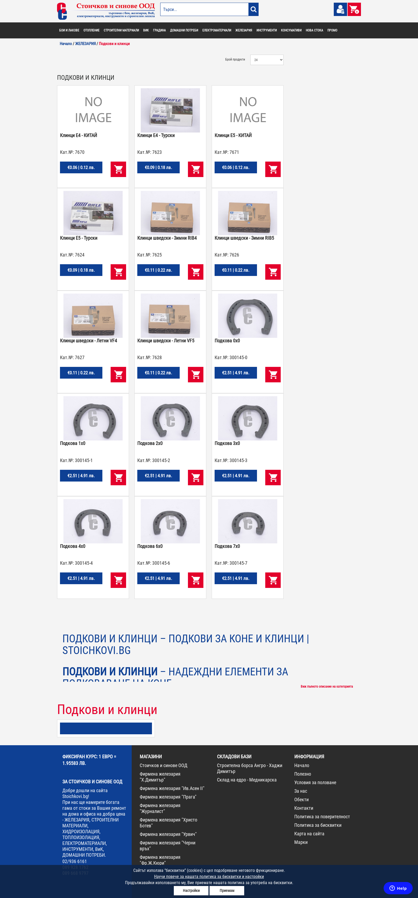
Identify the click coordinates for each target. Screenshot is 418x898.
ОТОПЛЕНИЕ (91, 30)
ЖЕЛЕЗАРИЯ (243, 30)
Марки (301, 842)
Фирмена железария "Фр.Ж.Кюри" (160, 860)
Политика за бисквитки (317, 825)
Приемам (227, 890)
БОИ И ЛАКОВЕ (69, 30)
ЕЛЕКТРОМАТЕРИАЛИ (216, 30)
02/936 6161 (74, 861)
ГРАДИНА (159, 30)
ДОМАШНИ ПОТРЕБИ (184, 30)
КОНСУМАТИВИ (291, 30)
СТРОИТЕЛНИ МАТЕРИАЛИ (121, 30)
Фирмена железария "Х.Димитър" (160, 777)
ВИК (146, 30)
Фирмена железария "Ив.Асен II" (172, 788)
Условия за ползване (315, 782)
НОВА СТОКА (314, 30)
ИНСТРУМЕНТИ (266, 30)
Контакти (303, 808)
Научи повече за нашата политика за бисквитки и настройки (209, 876)
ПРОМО (332, 30)
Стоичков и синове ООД (163, 765)
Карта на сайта (309, 833)
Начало (301, 765)
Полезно (302, 774)
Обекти (301, 799)
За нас (300, 791)
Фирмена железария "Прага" (168, 797)
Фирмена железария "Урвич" (168, 834)
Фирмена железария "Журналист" (160, 808)
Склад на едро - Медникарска (247, 780)
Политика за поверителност (322, 816)
